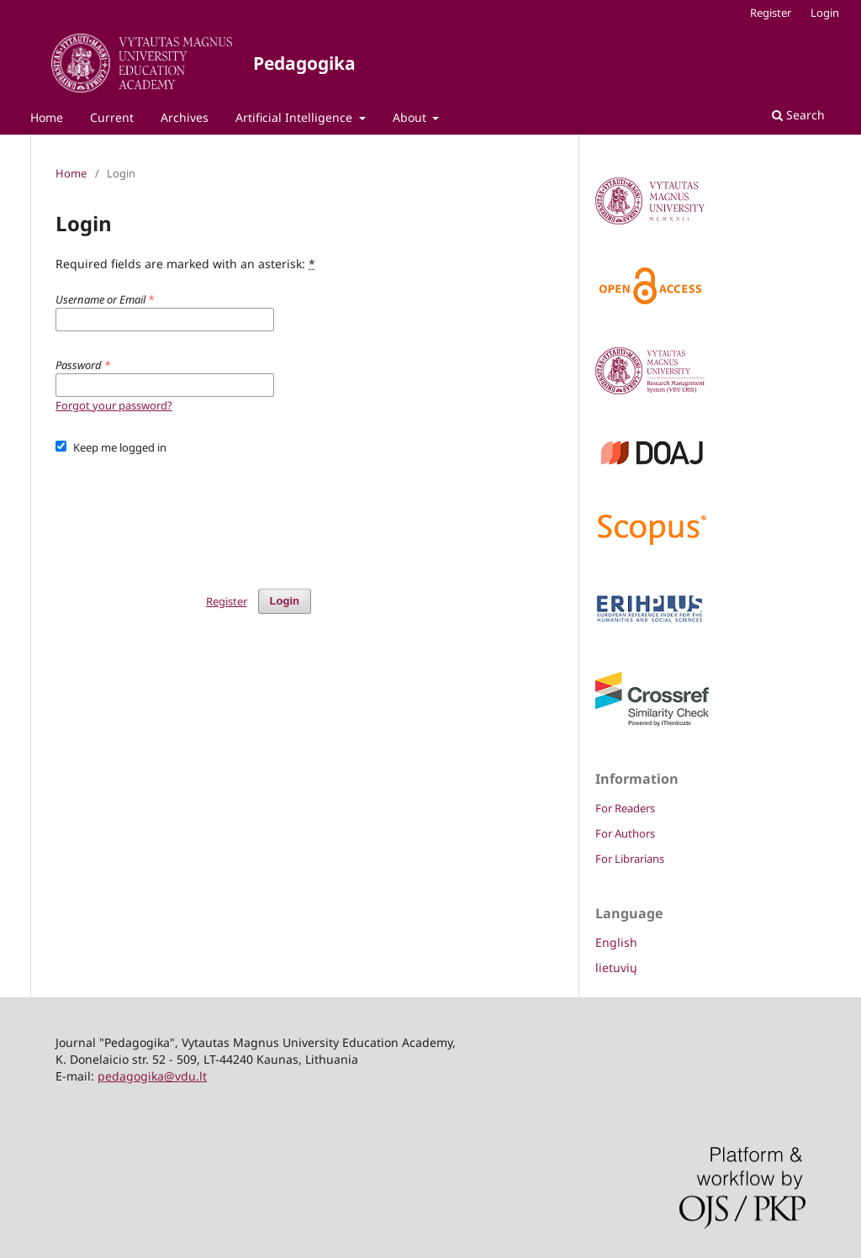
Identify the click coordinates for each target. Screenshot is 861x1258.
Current (112, 117)
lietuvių (616, 967)
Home (46, 117)
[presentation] (183, 514)
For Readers (625, 808)
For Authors (625, 833)
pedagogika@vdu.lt (152, 1076)
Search (798, 115)
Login (825, 12)
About (411, 117)
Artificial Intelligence (295, 117)
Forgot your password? (113, 405)
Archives (185, 117)
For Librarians (629, 858)
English (616, 942)
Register (770, 12)
